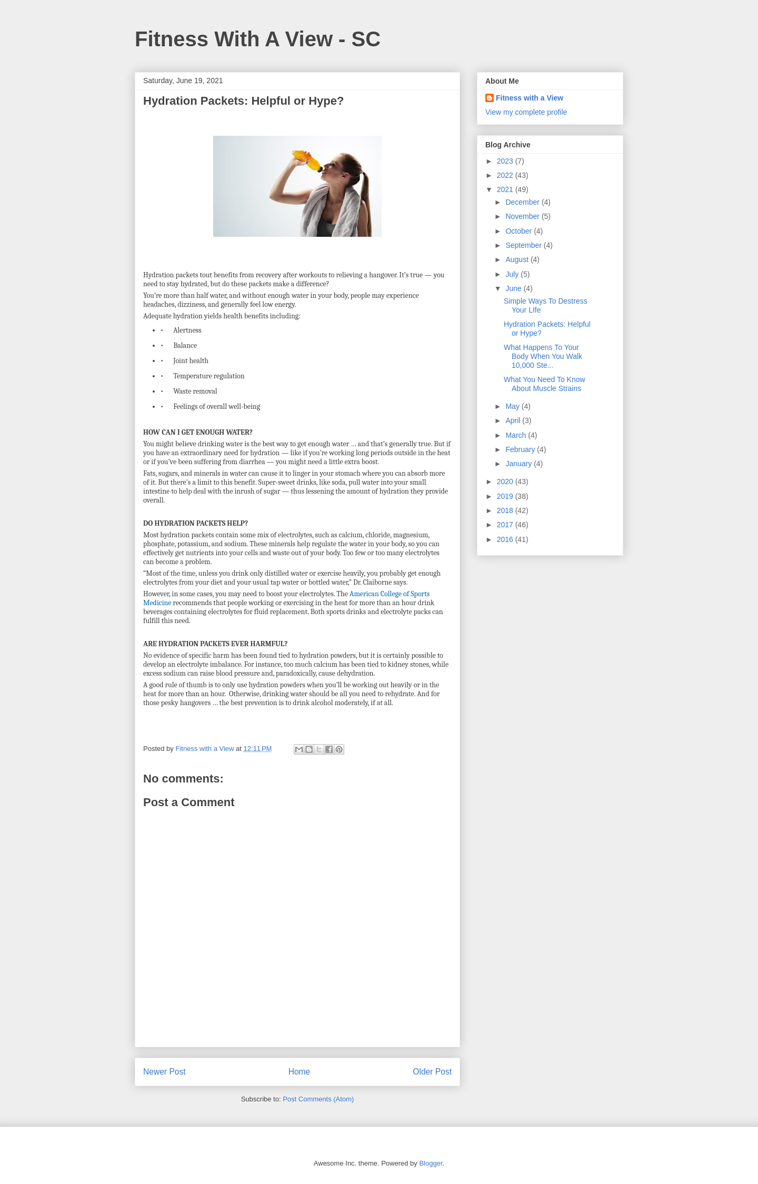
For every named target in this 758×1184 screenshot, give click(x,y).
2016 (506, 539)
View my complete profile (526, 112)
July (513, 274)
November (523, 216)
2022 (506, 175)
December (523, 202)
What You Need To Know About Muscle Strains (544, 384)
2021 (506, 189)
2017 (506, 524)
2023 (506, 161)
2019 (506, 496)
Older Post (432, 1071)
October (519, 231)
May (513, 406)
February (521, 449)
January (519, 463)
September (524, 245)
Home (299, 1071)
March (516, 435)
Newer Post (164, 1071)
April (513, 420)
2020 (506, 481)
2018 (506, 510)
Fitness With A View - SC (258, 39)
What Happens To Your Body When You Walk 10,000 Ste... (543, 356)
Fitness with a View (529, 98)
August (517, 259)
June (514, 288)
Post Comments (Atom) (318, 1099)
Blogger (430, 1163)
